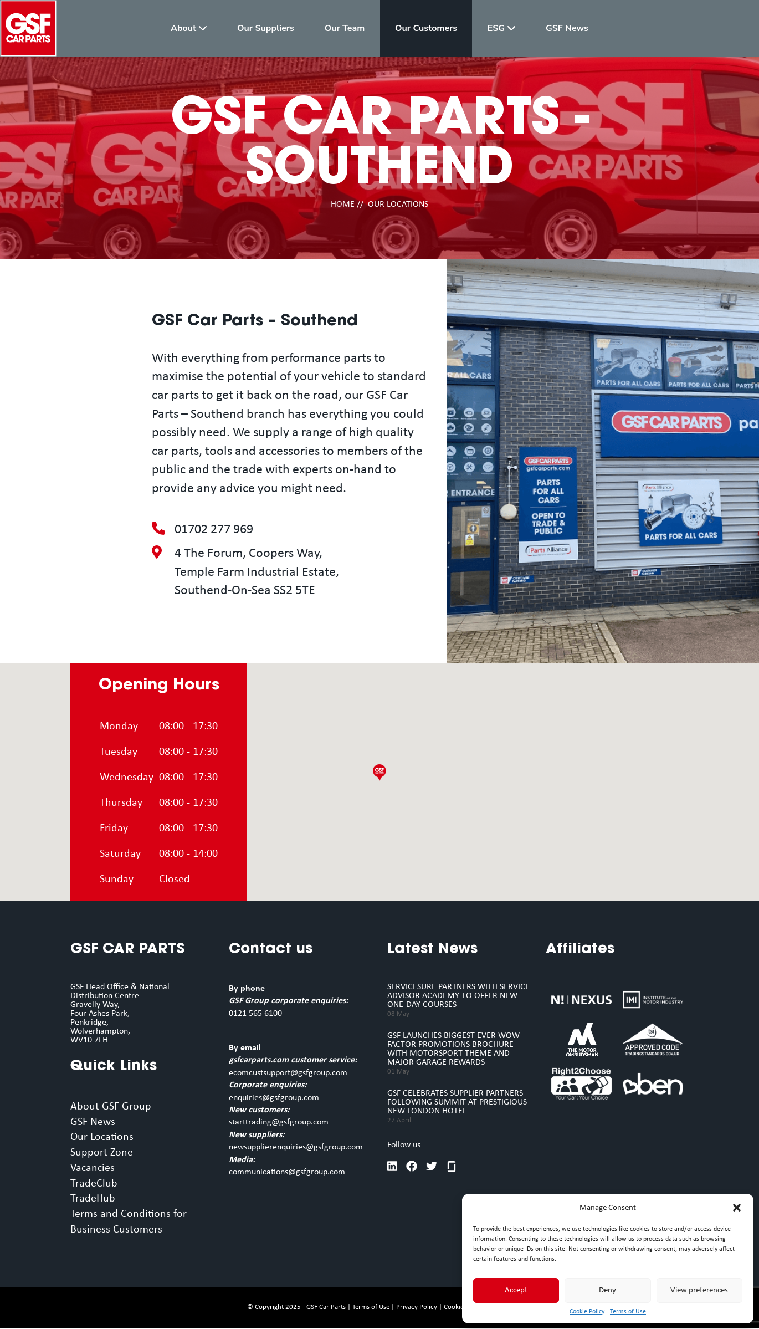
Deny (607, 1290)
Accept (516, 1290)
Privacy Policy (416, 1308)
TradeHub (92, 1200)
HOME (343, 204)
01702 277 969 (214, 529)
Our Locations (102, 1138)
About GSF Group (110, 1107)
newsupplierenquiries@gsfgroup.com (296, 1147)
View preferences (699, 1290)
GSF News (92, 1122)
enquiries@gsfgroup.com (274, 1097)
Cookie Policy (587, 1311)
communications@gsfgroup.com (287, 1172)
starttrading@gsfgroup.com (279, 1122)
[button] (736, 1207)
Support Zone (101, 1153)
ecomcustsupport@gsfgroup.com (288, 1073)
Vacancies (92, 1169)
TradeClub (93, 1184)
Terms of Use (628, 1311)
